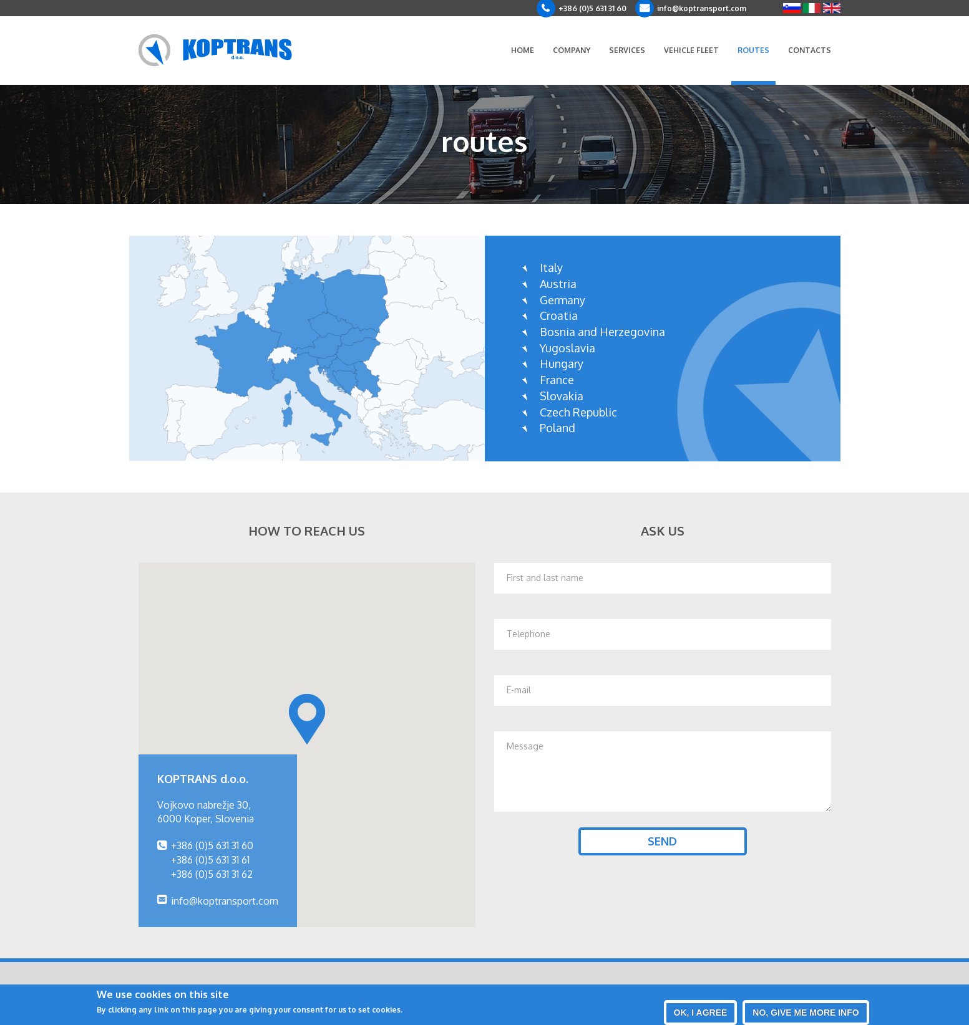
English (831, 8)
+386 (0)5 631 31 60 (592, 8)
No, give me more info (805, 1013)
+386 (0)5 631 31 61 (210, 860)
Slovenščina (792, 8)
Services (627, 50)
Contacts (809, 50)
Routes (753, 50)
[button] (307, 719)
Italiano (811, 8)
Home (522, 50)
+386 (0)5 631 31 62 (212, 874)
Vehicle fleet (691, 50)
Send (662, 841)
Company (571, 50)
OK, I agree (701, 1013)
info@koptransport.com (701, 8)
